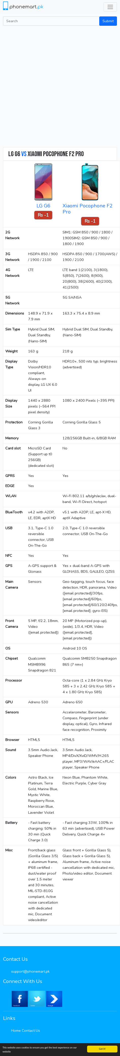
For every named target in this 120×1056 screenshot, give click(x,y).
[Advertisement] (58, 86)
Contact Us (31, 1030)
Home (16, 1030)
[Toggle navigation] (110, 7)
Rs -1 (43, 215)
